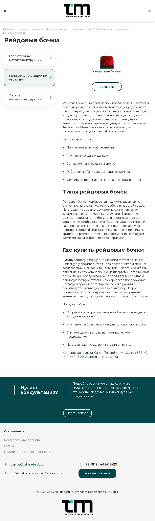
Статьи (9, 446)
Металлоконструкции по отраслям (30, 77)
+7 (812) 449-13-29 (101, 464)
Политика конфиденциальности (27, 452)
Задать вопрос (77, 413)
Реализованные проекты (22, 440)
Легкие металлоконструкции (30, 97)
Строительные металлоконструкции (30, 58)
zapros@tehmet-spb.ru (101, 357)
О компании (14, 431)
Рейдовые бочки (106, 71)
